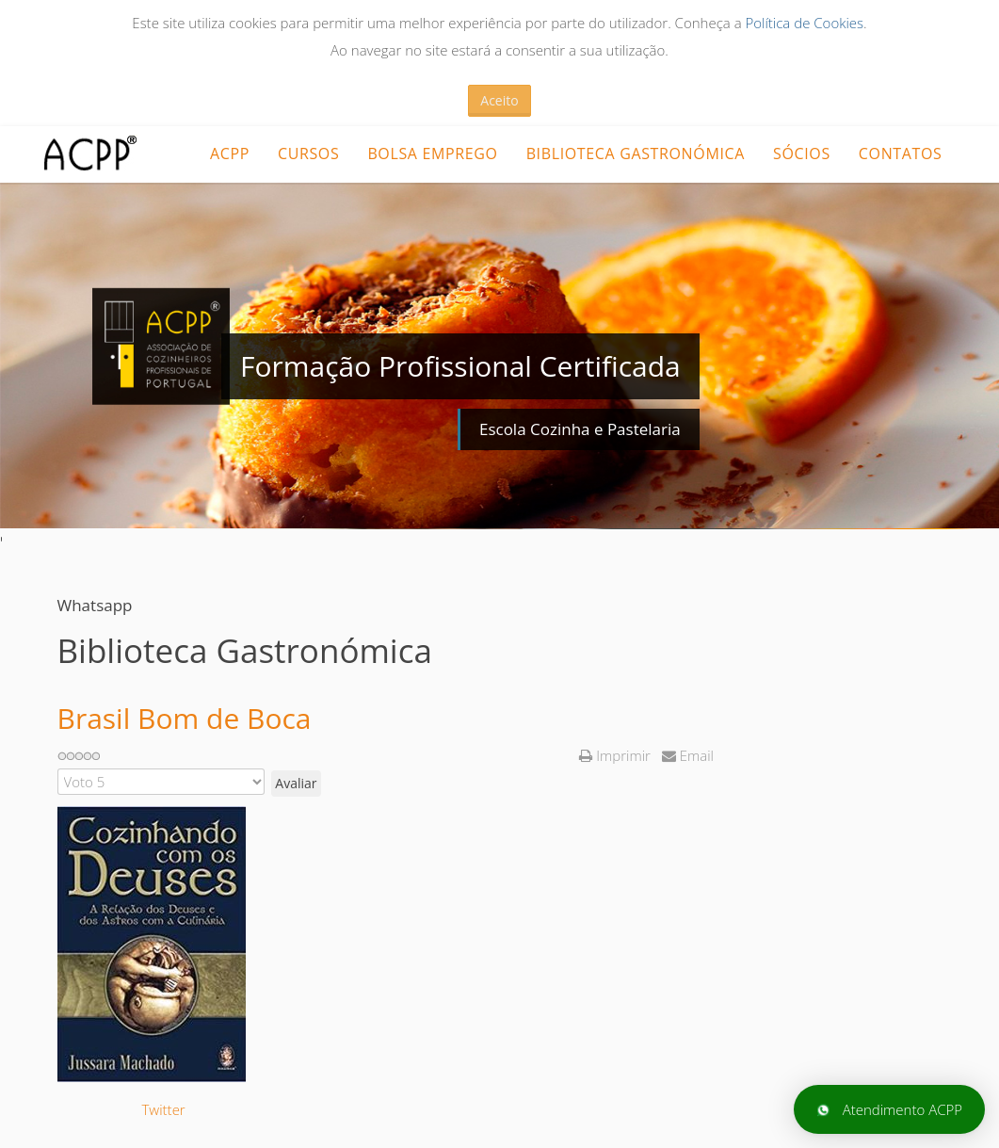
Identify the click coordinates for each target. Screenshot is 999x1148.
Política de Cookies (804, 22)
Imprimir (616, 755)
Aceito (499, 100)
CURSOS (308, 153)
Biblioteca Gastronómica (635, 153)
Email (688, 755)
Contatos (901, 153)
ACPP (230, 153)
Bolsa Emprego (432, 153)
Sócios (801, 153)
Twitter (163, 1109)
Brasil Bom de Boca (184, 718)
